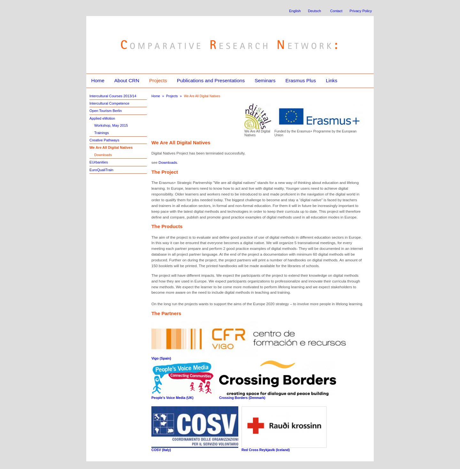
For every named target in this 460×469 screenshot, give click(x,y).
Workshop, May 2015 (111, 125)
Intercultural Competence (109, 103)
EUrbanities (98, 162)
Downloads (103, 155)
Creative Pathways (104, 140)
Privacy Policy (360, 11)
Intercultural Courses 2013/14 (112, 96)
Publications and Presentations (211, 80)
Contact (336, 11)
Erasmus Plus (300, 80)
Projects (158, 80)
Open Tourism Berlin (105, 111)
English (295, 11)
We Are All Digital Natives (111, 147)
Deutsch (314, 11)
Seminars (265, 80)
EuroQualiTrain (101, 170)
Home (97, 80)
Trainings (101, 133)
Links (331, 80)
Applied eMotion (102, 118)
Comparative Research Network (184, 31)
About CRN (126, 80)
